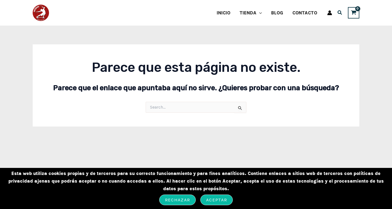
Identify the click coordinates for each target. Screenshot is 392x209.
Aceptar (216, 199)
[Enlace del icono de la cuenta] (329, 12)
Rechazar (177, 199)
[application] (259, 13)
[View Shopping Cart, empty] (353, 12)
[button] (340, 13)
